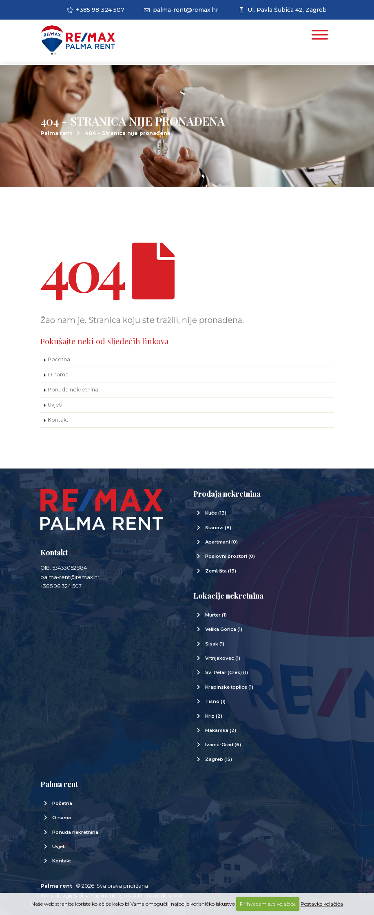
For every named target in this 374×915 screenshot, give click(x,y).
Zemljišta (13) (220, 571)
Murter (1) (216, 615)
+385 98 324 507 (95, 9)
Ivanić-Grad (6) (223, 744)
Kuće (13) (215, 513)
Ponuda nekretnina (73, 390)
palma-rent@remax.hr (181, 9)
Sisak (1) (214, 644)
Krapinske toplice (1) (229, 687)
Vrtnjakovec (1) (222, 658)
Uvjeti (55, 405)
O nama (58, 374)
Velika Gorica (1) (223, 629)
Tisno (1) (215, 701)
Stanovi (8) (218, 527)
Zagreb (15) (218, 759)
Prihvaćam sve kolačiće (268, 904)
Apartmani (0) (221, 542)
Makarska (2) (220, 730)
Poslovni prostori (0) (230, 556)
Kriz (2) (213, 716)
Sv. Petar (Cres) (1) (226, 672)
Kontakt (58, 420)
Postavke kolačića (322, 904)
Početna (59, 359)
